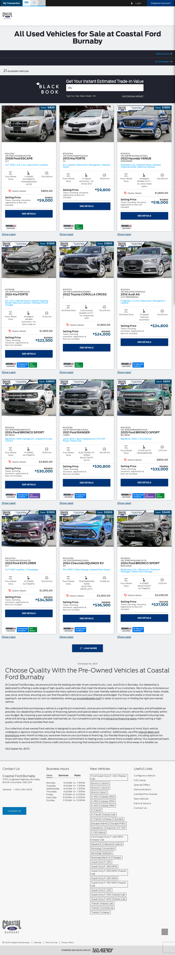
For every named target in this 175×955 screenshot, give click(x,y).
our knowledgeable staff (87, 698)
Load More (88, 648)
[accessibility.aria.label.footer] (102, 950)
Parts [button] (77, 775)
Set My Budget (162, 62)
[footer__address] (22, 781)
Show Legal (9, 234)
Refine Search (162, 54)
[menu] (168, 15)
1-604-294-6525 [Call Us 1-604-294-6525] (23, 789)
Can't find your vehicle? (133, 96)
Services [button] (63, 775)
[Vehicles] (105, 87)
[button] (12, 3)
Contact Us (14, 811)
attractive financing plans (121, 719)
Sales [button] (49, 775)
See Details (29, 214)
